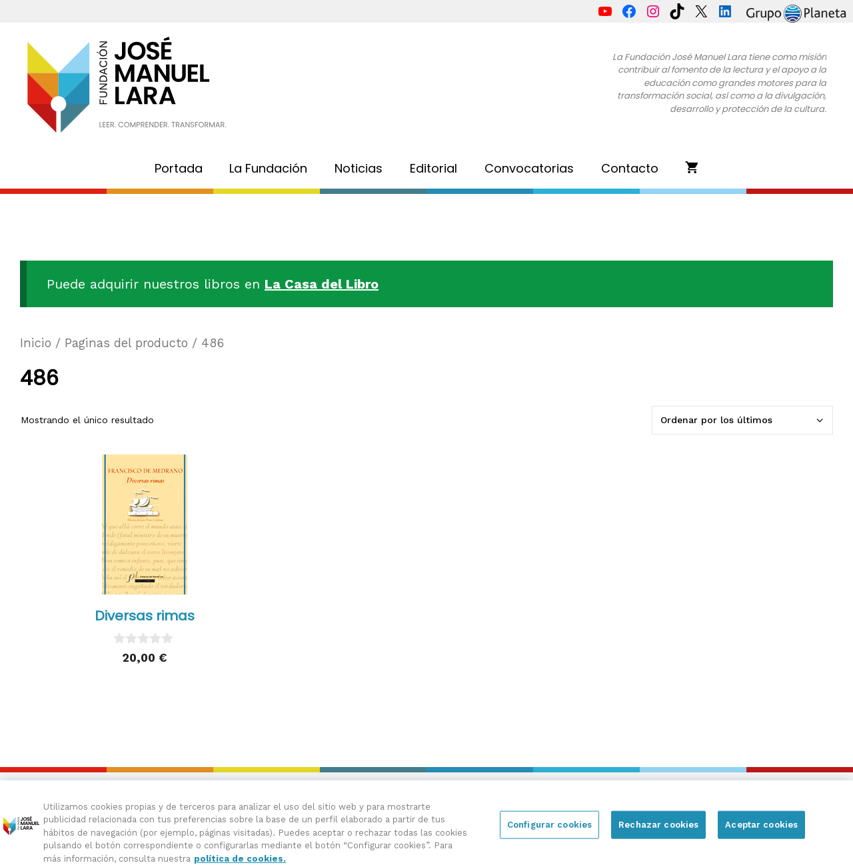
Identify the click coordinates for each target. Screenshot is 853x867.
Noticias (359, 168)
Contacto (629, 168)
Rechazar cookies (658, 830)
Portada (179, 168)
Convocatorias (529, 168)
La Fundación (268, 168)
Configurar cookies (549, 830)
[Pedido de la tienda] (742, 420)
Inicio (35, 343)
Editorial (433, 168)
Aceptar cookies (761, 830)
